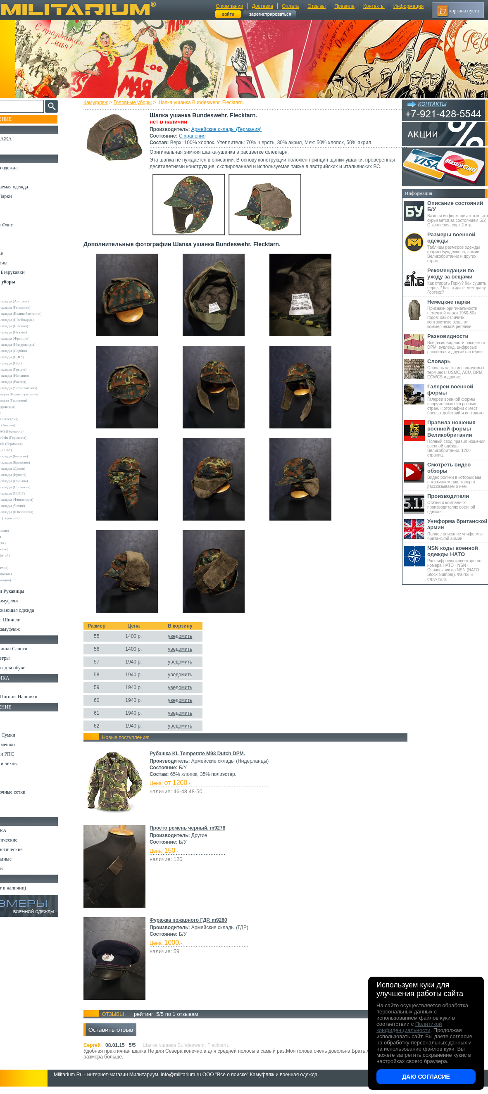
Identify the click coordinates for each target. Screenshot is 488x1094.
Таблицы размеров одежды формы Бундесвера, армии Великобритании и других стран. (457, 247)
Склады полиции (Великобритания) (38, 394)
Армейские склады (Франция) (33, 338)
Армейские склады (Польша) (32, 481)
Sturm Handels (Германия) (30, 444)
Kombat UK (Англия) (26, 425)
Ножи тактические (25, 840)
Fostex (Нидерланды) (26, 406)
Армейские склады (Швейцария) (35, 320)
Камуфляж (103, 102)
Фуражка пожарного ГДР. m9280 (196, 927)
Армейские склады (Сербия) (32, 351)
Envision (16, 524)
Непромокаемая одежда (30, 187)
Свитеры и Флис (23, 225)
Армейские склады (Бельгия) (32, 456)
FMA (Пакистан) (23, 549)
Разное (13, 811)
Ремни (12, 725)
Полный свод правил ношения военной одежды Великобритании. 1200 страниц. (457, 438)
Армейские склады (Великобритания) (39, 314)
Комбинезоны (20, 263)
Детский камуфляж (26, 601)
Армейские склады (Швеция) (33, 326)
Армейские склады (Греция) (32, 369)
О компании (229, 6)
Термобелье (18, 253)
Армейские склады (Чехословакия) (37, 388)
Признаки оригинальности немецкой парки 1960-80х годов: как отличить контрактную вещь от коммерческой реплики (457, 314)
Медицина (17, 801)
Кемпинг (15, 716)
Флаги (12, 687)
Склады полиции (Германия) (32, 400)
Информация (408, 6)
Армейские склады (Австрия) (33, 301)
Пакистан (17, 561)
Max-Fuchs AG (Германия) (30, 431)
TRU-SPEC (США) (24, 450)
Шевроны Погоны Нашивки (35, 696)
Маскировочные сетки (29, 792)
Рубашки (15, 234)
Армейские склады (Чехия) (31, 506)
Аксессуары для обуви (29, 668)
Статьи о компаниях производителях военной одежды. (457, 503)
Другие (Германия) (24, 574)
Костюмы (16, 177)
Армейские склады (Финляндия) (35, 499)
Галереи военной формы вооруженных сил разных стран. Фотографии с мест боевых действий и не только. (457, 399)
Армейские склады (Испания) (33, 375)
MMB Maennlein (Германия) (32, 437)
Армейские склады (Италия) (32, 332)
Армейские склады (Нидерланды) (36, 344)
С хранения (199, 136)
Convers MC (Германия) (28, 518)
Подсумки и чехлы (25, 763)
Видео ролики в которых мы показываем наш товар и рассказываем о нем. (457, 475)
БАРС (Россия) (21, 543)
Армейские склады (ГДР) (29, 363)
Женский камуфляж (26, 629)
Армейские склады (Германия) (234, 129)
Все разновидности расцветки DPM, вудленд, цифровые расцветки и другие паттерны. (457, 343)
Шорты (13, 215)
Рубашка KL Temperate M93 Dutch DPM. (204, 760)
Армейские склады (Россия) (32, 382)
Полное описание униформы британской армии (457, 529)
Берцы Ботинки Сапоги (30, 649)
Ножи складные (22, 859)
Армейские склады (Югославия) (35, 512)
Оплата (290, 6)
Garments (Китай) (23, 555)
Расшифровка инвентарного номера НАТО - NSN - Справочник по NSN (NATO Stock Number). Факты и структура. (457, 563)
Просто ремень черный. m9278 (195, 834)
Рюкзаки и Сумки (24, 735)
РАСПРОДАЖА (22, 139)
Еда (10, 773)
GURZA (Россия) (23, 530)
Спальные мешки (24, 744)
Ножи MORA (20, 830)
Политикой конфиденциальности (409, 1027)
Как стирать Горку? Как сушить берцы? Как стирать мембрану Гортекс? (457, 281)
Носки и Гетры (21, 658)
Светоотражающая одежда (34, 610)
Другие (15, 295)
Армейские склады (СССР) (31, 493)
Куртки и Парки (22, 196)
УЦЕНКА (16, 148)
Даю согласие (426, 1076)
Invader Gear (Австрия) (28, 419)
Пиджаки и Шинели (27, 620)
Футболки (16, 244)
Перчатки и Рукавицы (29, 591)
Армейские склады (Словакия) (34, 487)
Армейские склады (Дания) (31, 468)
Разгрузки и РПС (23, 754)
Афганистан (19, 537)
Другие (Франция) (24, 580)
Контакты (374, 6)
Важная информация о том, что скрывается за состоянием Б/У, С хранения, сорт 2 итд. (457, 213)
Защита (13, 782)
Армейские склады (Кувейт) (32, 475)
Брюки (13, 206)
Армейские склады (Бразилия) (33, 462)
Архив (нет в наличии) (30, 888)
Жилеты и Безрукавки (29, 272)
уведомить (187, 643)
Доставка (262, 6)
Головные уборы (140, 102)
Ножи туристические (28, 849)
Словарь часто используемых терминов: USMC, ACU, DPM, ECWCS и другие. (457, 368)
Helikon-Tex (19, 413)
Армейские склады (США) (31, 357)
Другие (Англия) (23, 568)
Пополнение (22, 119)
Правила (344, 6)
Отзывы (316, 6)
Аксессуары (18, 868)
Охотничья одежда (25, 168)
